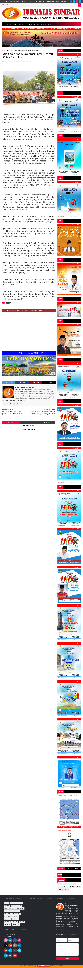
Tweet (9, 382)
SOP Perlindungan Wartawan (11, 1)
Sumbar (60, 889)
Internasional (19, 908)
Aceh (59, 884)
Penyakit (15, 916)
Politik (22, 921)
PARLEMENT (21, 24)
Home (4, 24)
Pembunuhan (16, 913)
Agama (6, 903)
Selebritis (16, 924)
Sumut (67, 889)
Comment (50, 382)
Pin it (36, 382)
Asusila (19, 903)
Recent (61, 868)
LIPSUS (43, 24)
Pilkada (15, 921)
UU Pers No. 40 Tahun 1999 (36, 1)
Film (5, 908)
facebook (46, 422)
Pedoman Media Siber (53, 1)
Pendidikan (7, 916)
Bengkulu (72, 884)
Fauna (20, 905)
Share (23, 382)
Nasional (7, 911)
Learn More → (60, 929)
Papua (78, 886)
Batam (65, 884)
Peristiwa (15, 919)
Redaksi (63, 1)
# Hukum (8, 303)
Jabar (60, 886)
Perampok (7, 919)
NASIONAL (11, 24)
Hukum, (29, 61)
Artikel (13, 903)
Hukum (8, 50)
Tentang (24, 1)
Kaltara (72, 886)
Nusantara (15, 911)
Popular (69, 868)
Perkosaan (7, 921)
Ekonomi (7, 905)
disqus (28, 422)
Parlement (7, 913)
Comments (77, 868)
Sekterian (7, 924)
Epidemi (14, 905)
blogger (10, 422)
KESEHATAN (51, 24)
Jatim (66, 886)
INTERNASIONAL (33, 24)
